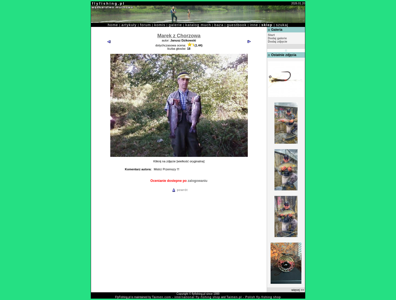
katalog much (198, 25)
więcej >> (298, 289)
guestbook (237, 25)
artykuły (129, 25)
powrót (179, 189)
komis (160, 25)
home (113, 25)
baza (219, 25)
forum (145, 25)
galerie (175, 25)
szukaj (282, 25)
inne (254, 25)
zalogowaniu (197, 181)
